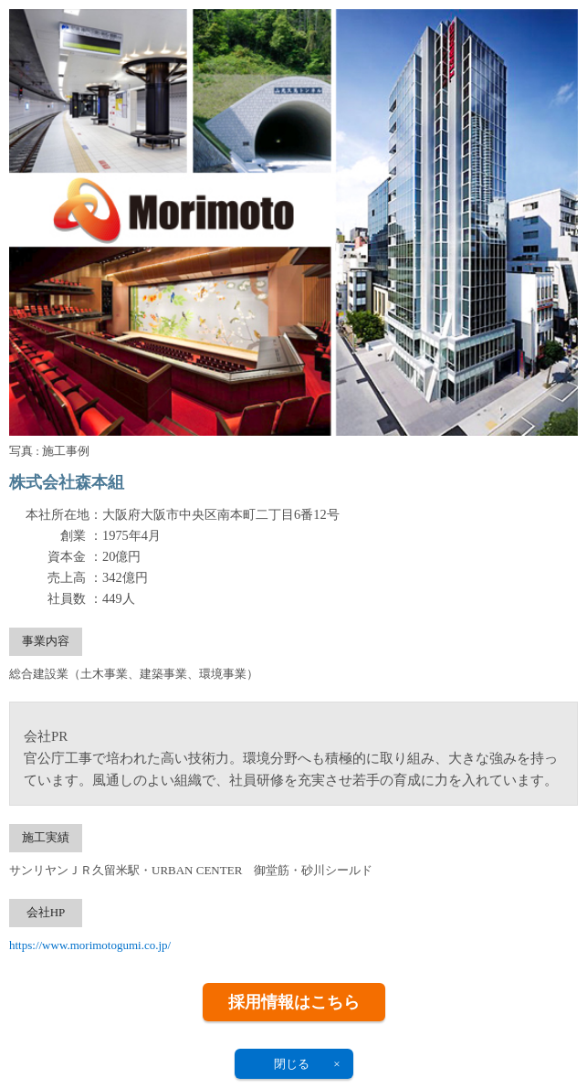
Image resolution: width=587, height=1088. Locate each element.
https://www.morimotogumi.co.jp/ (90, 945)
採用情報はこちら (294, 1002)
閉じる (291, 1064)
